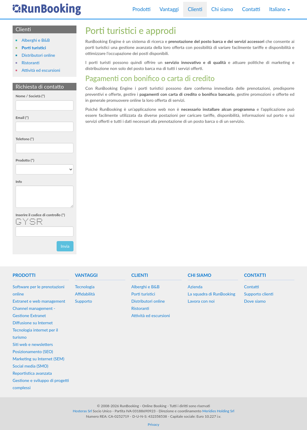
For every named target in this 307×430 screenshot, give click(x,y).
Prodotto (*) (25, 160)
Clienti (195, 9)
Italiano (279, 9)
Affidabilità (85, 293)
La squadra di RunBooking (211, 293)
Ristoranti (30, 62)
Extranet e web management (39, 301)
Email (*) (22, 117)
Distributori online (38, 55)
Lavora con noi (201, 301)
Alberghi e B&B (36, 40)
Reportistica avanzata (32, 373)
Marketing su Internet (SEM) (38, 358)
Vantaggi (169, 9)
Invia (65, 246)
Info (19, 181)
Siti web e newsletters (33, 344)
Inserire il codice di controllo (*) (40, 215)
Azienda (195, 286)
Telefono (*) (25, 139)
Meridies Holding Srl (218, 411)
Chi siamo (222, 9)
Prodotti (142, 9)
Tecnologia (84, 286)
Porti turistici (34, 47)
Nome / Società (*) (30, 96)
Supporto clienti (258, 293)
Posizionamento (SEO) (33, 351)
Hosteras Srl (82, 411)
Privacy (153, 424)
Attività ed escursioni (41, 70)
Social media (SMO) (30, 365)
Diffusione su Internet (33, 322)
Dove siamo (255, 301)
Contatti (251, 9)
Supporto (83, 301)
